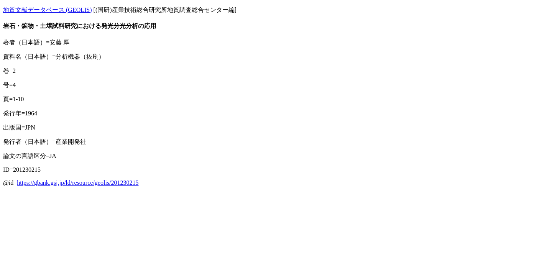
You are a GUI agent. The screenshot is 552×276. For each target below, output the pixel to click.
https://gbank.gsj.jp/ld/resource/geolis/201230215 (77, 182)
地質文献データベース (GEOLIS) (47, 10)
